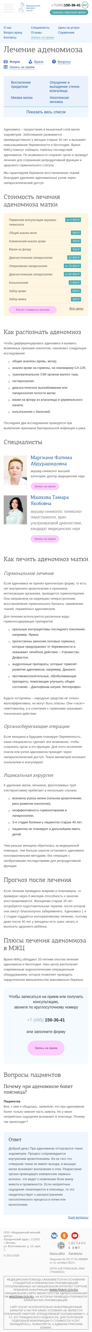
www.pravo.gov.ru (63, 1289)
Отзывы (36, 32)
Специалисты (40, 27)
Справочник (66, 32)
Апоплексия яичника (59, 100)
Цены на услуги (68, 27)
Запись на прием (46, 1047)
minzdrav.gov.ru (21, 1296)
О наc (8, 27)
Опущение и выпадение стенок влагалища (64, 86)
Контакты (10, 37)
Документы (75, 1253)
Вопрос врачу (13, 32)
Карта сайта (57, 1253)
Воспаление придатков (21, 84)
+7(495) (66, 5)
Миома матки (22, 98)
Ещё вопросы (78, 1217)
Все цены (76, 308)
